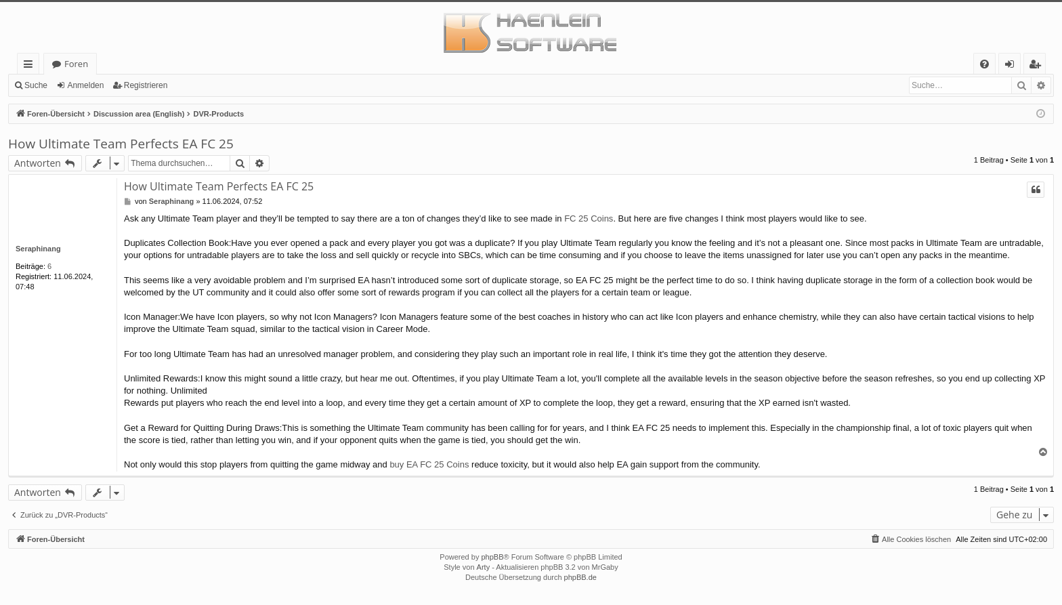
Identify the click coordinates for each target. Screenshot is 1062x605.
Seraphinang (38, 249)
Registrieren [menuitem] (1037, 66)
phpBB (492, 557)
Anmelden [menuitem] (1013, 66)
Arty (483, 567)
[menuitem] (984, 64)
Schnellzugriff (31, 66)
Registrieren (146, 85)
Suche (35, 85)
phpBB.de (580, 577)
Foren (76, 64)
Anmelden (85, 85)
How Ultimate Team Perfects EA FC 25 (121, 143)
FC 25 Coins (588, 218)
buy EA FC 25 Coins (429, 464)
